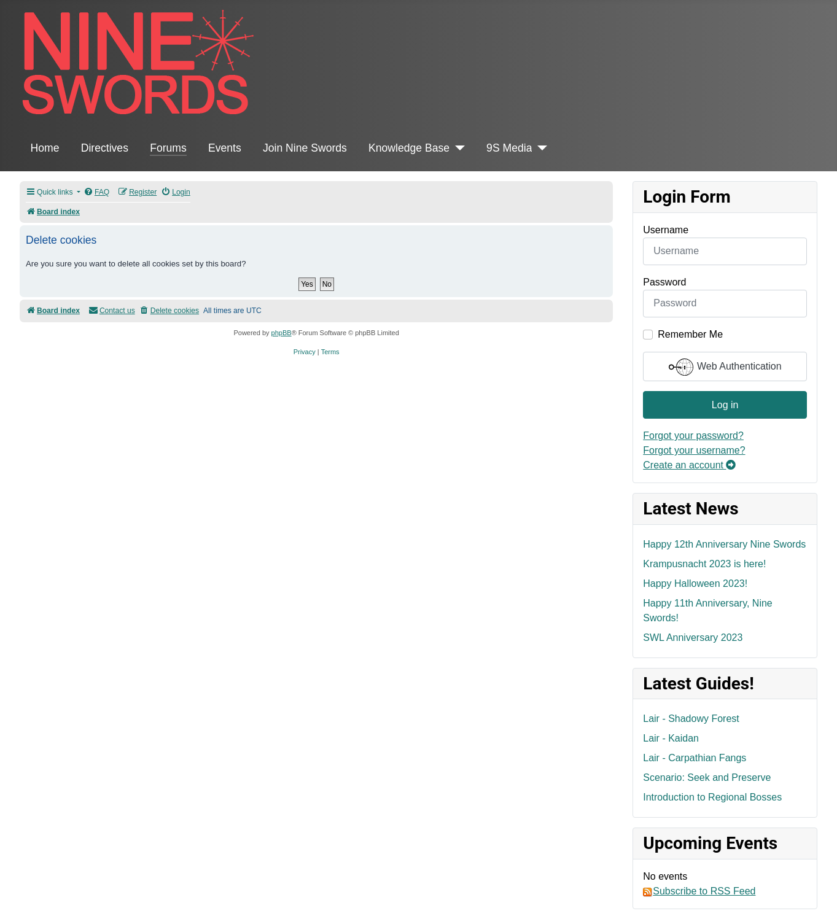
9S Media (509, 148)
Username (665, 230)
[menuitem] (96, 192)
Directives (104, 148)
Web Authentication (725, 367)
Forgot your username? (694, 450)
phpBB (281, 332)
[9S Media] (539, 148)
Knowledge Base (409, 148)
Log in (725, 405)
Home (45, 148)
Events (224, 148)
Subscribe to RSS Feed (699, 891)
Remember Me (690, 334)
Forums (168, 148)
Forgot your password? (693, 435)
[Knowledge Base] (457, 148)
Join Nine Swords (305, 148)
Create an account (689, 465)
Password (664, 282)
